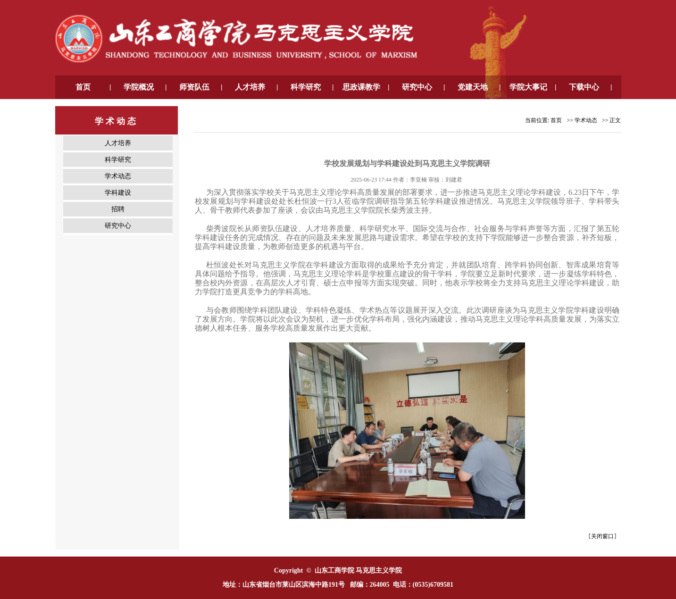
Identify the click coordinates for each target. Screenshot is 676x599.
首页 (556, 120)
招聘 (118, 209)
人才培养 (118, 143)
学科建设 (118, 192)
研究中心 (118, 225)
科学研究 (118, 159)
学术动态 (118, 176)
